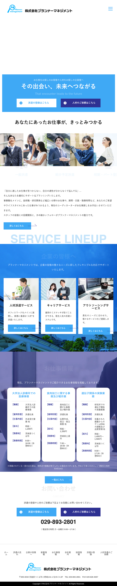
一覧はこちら (58, 480)
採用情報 (79, 553)
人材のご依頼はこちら (79, 103)
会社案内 (68, 553)
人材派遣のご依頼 (106, 553)
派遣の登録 (91, 553)
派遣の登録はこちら (34, 103)
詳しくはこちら (17, 226)
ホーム (6, 553)
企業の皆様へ (31, 553)
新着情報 (44, 553)
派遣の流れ (17, 553)
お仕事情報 (56, 553)
